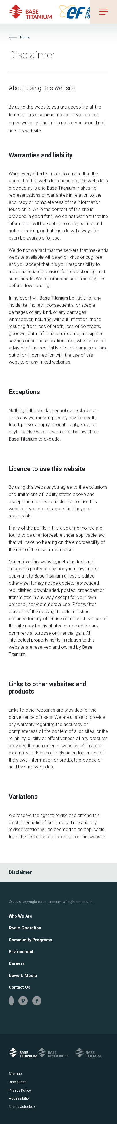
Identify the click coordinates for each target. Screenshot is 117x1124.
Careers (17, 963)
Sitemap (15, 1073)
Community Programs (30, 940)
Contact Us (19, 987)
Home (19, 37)
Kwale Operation (25, 928)
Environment (21, 951)
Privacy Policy (20, 1090)
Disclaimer (20, 872)
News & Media (23, 975)
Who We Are (20, 916)
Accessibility (19, 1098)
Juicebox (22, 1106)
